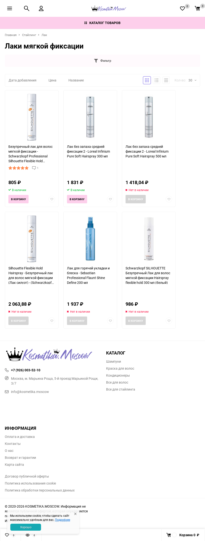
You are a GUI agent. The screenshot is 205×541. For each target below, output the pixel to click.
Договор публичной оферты (27, 476)
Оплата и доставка (20, 436)
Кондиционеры (118, 375)
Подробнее (62, 520)
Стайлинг (29, 35)
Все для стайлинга (120, 389)
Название (76, 80)
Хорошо (25, 527)
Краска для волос (120, 368)
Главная (11, 35)
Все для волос (117, 382)
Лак (44, 35)
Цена (52, 80)
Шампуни (113, 361)
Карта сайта (14, 464)
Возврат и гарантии (20, 457)
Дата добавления (22, 80)
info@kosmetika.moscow (27, 391)
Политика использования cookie (30, 483)
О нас (9, 450)
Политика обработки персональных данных (40, 490)
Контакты (13, 443)
